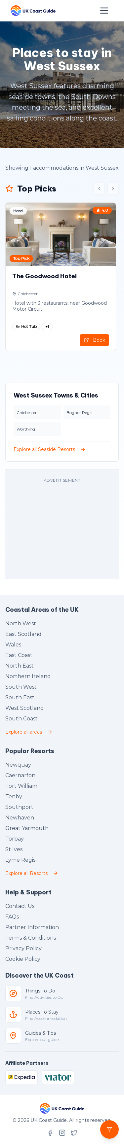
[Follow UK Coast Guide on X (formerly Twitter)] (74, 1132)
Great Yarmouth (27, 828)
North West (20, 623)
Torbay (14, 839)
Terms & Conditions (30, 938)
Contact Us (19, 906)
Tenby (13, 796)
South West (21, 687)
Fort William (21, 786)
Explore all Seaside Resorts (50, 449)
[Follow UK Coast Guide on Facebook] (50, 1132)
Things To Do (40, 991)
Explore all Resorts (31, 873)
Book (94, 340)
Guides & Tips (40, 1033)
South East (19, 697)
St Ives (13, 849)
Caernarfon (20, 775)
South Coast (21, 718)
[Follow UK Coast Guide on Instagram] (62, 1132)
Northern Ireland (28, 676)
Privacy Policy (23, 948)
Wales (13, 644)
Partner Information (32, 927)
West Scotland (24, 708)
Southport (19, 807)
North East (19, 666)
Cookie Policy (22, 959)
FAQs (12, 917)
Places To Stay (42, 1012)
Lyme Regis (20, 860)
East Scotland (23, 634)
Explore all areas (29, 732)
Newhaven (19, 818)
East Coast (18, 655)
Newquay (18, 765)
